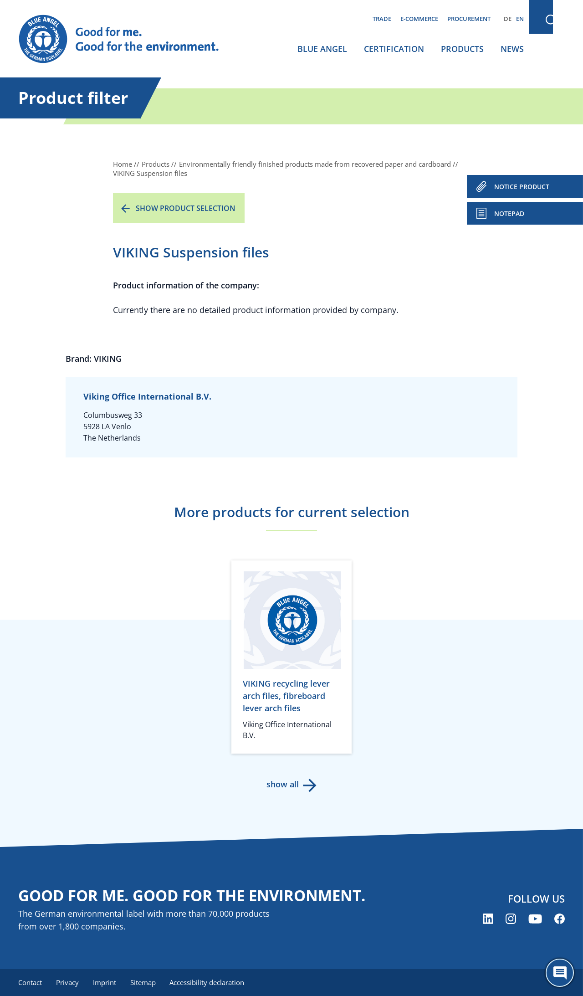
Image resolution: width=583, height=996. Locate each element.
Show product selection (185, 208)
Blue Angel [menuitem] (322, 48)
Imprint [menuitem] (105, 982)
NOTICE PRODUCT (521, 186)
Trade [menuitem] (382, 19)
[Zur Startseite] (127, 39)
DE (507, 19)
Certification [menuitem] (394, 48)
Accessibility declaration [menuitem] (209, 982)
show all (282, 784)
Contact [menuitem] (30, 982)
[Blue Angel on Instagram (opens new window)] (511, 919)
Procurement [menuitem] (469, 19)
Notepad (509, 213)
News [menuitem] (512, 48)
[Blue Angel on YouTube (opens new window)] (535, 919)
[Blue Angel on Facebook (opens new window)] (559, 919)
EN (520, 19)
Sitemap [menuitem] (144, 982)
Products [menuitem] (462, 48)
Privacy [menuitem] (67, 982)
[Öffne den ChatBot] (560, 973)
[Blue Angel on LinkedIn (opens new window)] (488, 919)
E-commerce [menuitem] (419, 19)
